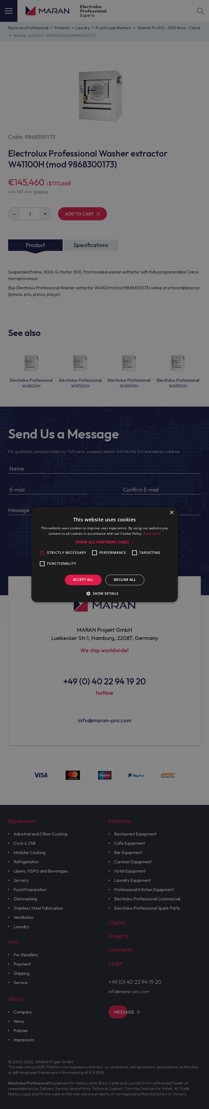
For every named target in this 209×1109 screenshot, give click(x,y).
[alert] (104, 554)
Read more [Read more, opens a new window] (152, 533)
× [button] (172, 513)
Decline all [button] (125, 580)
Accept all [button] (83, 580)
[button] (104, 542)
